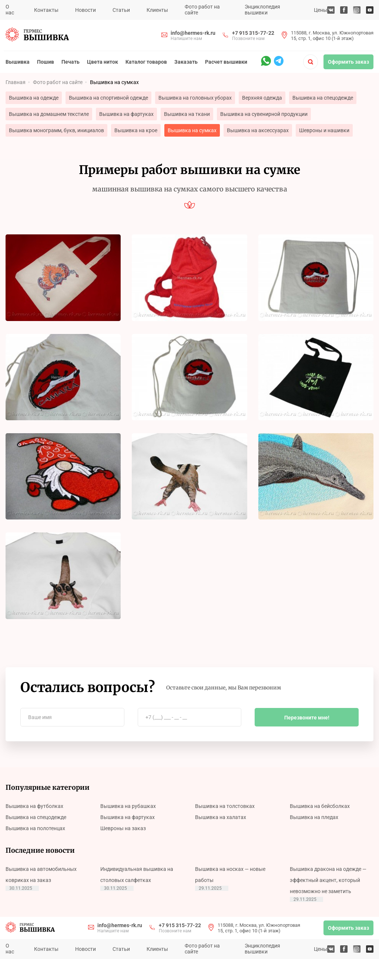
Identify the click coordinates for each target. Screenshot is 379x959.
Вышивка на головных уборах (195, 98)
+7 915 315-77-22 (253, 33)
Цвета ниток (102, 62)
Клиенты (157, 10)
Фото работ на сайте (202, 10)
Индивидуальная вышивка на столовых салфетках (136, 874)
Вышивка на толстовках (225, 806)
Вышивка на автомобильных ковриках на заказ (41, 874)
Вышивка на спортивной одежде (108, 98)
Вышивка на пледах (314, 817)
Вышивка (18, 62)
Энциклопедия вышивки (262, 10)
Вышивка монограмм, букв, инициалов (56, 130)
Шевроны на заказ (123, 828)
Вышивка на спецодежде (322, 98)
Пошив (45, 62)
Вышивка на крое (135, 130)
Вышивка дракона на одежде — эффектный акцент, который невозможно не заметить (328, 880)
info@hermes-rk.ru (193, 33)
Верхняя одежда (262, 98)
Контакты (46, 10)
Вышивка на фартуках (126, 114)
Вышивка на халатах (220, 817)
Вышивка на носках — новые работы (230, 874)
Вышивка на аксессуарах (258, 130)
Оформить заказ (348, 62)
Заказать (186, 62)
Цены (320, 10)
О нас (10, 10)
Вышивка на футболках (34, 806)
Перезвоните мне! (306, 718)
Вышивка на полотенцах (35, 828)
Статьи (121, 10)
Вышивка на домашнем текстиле (49, 114)
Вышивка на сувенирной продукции (264, 114)
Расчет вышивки (226, 62)
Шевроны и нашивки (324, 130)
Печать (70, 62)
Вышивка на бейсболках (320, 806)
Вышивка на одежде (33, 98)
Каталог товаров (146, 62)
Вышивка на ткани (187, 114)
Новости (85, 10)
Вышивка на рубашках (128, 806)
